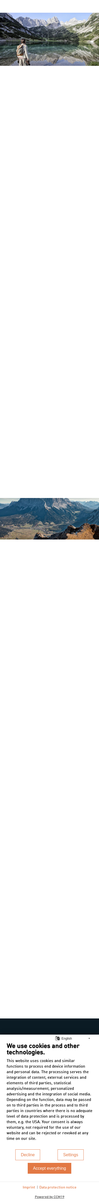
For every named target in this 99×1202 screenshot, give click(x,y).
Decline (28, 1155)
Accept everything (49, 1168)
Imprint (29, 1187)
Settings (70, 1155)
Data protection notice (58, 1187)
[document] (49, 1095)
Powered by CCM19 (49, 1196)
